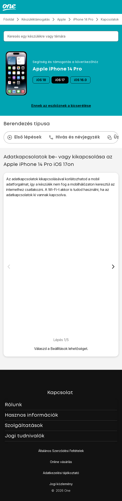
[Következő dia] (113, 266)
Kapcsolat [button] (60, 393)
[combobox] (61, 36)
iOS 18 (41, 80)
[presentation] (61, 137)
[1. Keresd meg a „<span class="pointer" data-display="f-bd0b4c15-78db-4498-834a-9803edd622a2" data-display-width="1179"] (61, 267)
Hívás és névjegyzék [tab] (74, 137)
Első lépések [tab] (24, 137)
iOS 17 (60, 80)
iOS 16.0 (80, 80)
